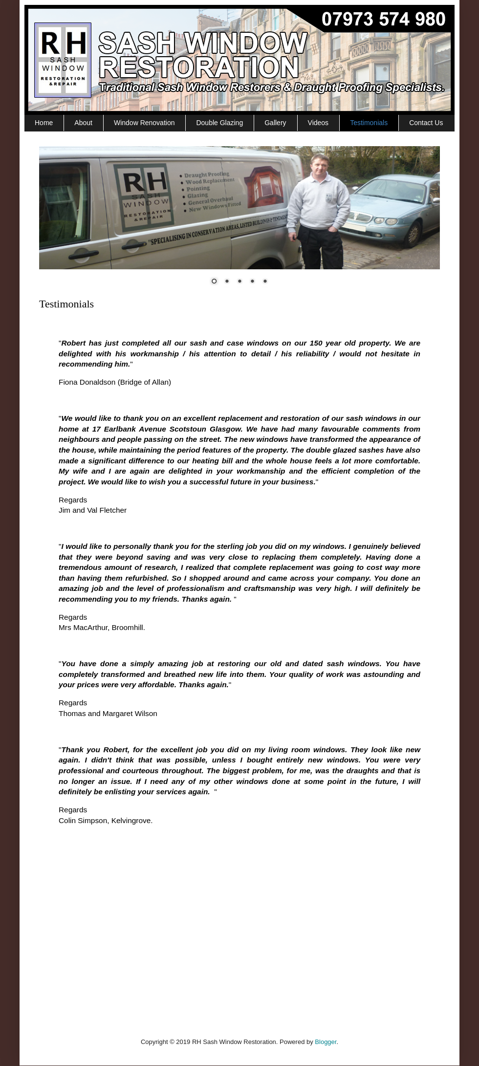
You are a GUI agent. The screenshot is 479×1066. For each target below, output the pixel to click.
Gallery (275, 123)
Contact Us (426, 123)
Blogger (325, 1041)
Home (44, 123)
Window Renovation (144, 123)
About (83, 123)
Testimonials (369, 123)
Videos (318, 123)
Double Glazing (219, 123)
